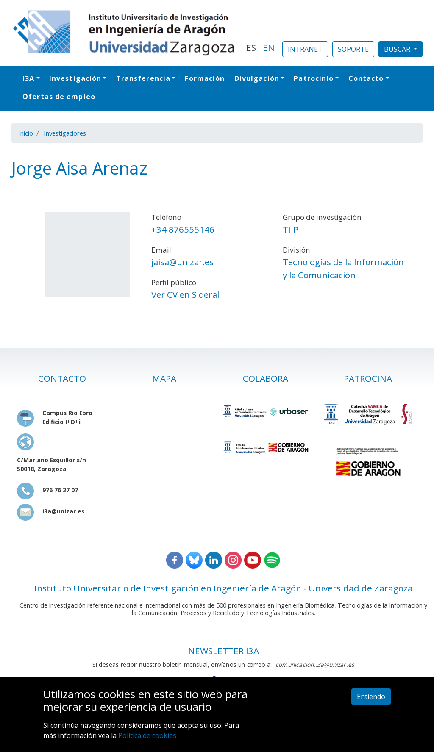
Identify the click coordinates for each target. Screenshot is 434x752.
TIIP (290, 229)
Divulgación (256, 78)
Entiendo (371, 696)
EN (269, 47)
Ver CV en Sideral (185, 294)
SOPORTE (353, 49)
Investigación (75, 78)
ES (251, 47)
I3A (28, 78)
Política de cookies (147, 735)
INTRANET (305, 49)
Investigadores (65, 133)
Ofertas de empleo (58, 96)
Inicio (25, 133)
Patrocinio (314, 78)
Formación (205, 78)
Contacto (366, 78)
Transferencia (143, 78)
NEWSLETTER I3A (223, 651)
